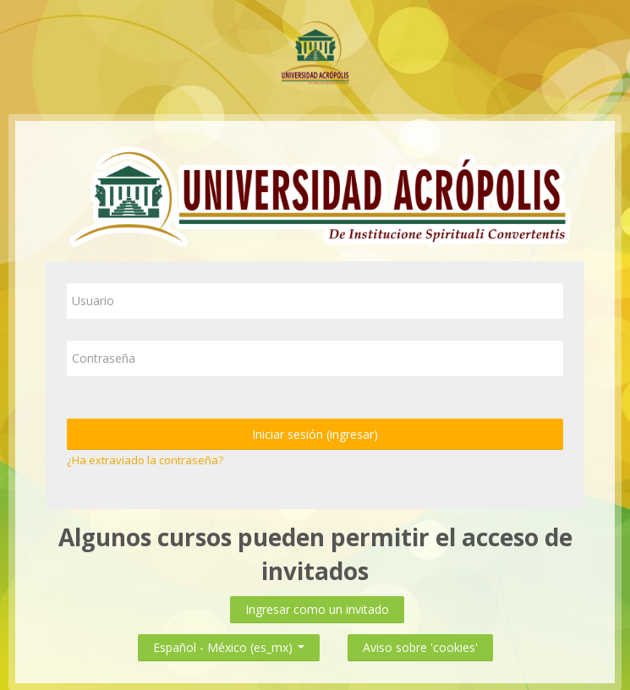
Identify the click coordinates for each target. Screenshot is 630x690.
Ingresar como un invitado (317, 609)
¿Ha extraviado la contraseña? (145, 460)
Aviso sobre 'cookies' (420, 647)
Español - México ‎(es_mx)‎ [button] (228, 644)
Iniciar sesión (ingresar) (315, 434)
